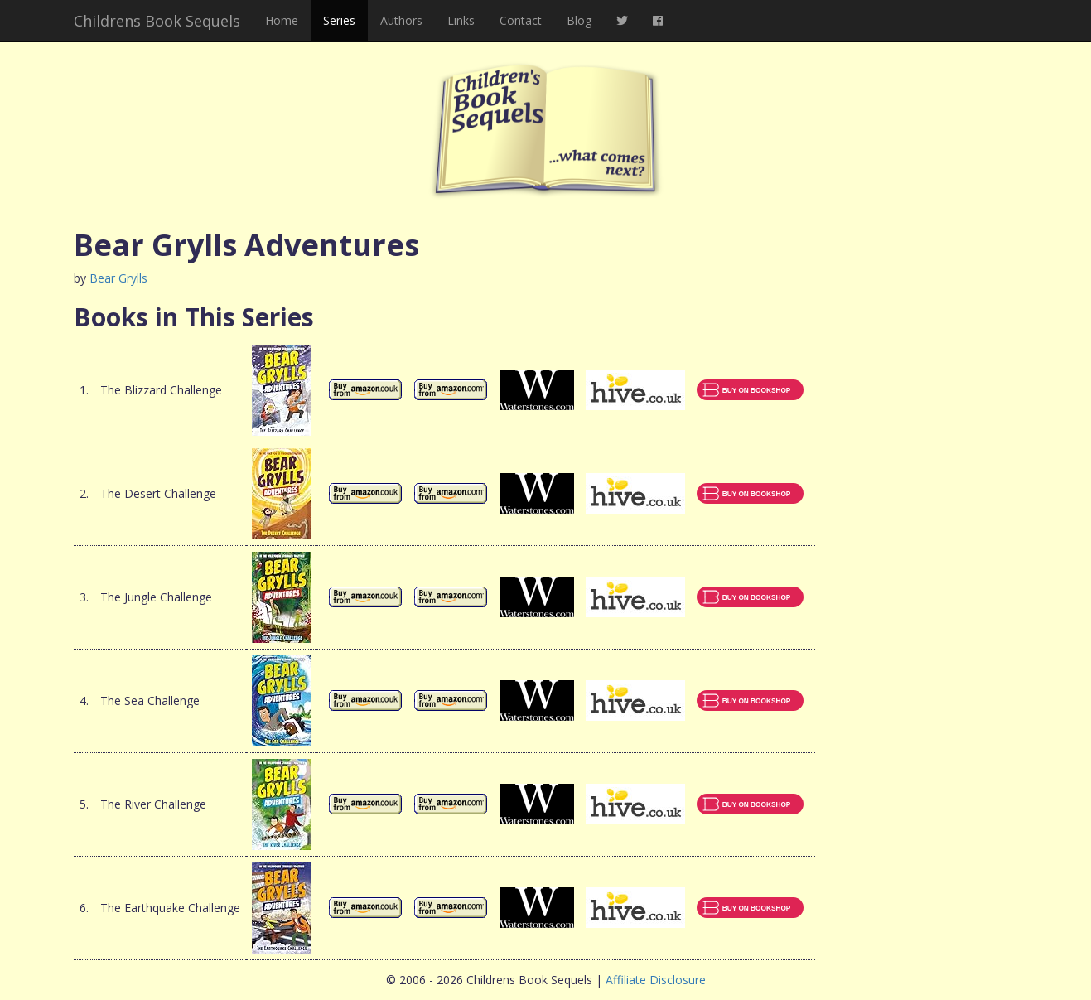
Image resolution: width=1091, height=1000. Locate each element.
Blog (579, 20)
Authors (401, 20)
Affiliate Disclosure (656, 980)
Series (339, 20)
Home (281, 20)
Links (461, 20)
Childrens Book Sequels (157, 21)
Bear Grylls (118, 278)
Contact (521, 20)
